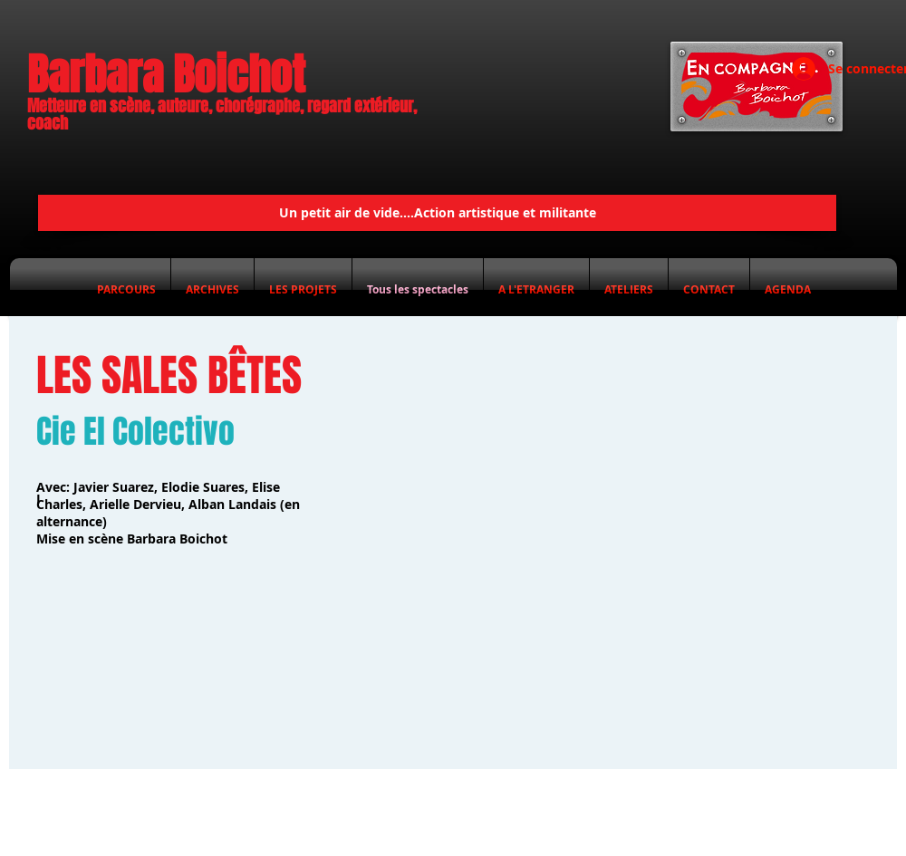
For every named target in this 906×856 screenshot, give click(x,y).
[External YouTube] (617, 533)
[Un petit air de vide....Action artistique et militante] (437, 213)
